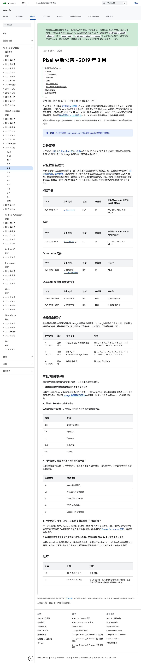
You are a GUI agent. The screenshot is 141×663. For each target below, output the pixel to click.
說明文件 (7, 10)
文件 (52, 51)
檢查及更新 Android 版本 (70, 115)
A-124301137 (69, 242)
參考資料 (109, 16)
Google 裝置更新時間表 (74, 395)
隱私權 (75, 658)
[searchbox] (17, 25)
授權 (68, 658)
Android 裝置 (75, 16)
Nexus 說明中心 (113, 626)
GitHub (40, 643)
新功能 (6, 16)
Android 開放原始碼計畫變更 (97, 39)
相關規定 (41, 622)
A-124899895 (69, 210)
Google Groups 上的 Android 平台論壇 (87, 635)
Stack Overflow (113, 639)
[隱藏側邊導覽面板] (30, 658)
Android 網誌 (77, 626)
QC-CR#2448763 (71, 273)
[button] (15, 41)
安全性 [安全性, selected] (33, 16)
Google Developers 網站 (75, 133)
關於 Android (42, 658)
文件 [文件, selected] (24, 3)
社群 (52, 658)
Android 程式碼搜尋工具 (46, 3)
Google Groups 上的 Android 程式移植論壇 (87, 646)
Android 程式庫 (43, 618)
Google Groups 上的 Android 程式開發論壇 (87, 640)
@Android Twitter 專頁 (81, 618)
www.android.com (114, 630)
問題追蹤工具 (112, 643)
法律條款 (60, 658)
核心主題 (46, 16)
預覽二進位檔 (42, 630)
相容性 (60, 16)
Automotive (93, 16)
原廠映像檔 (41, 635)
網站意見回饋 (86, 658)
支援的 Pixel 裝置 (69, 106)
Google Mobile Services (116, 635)
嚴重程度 (59, 174)
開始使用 (19, 16)
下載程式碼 (41, 626)
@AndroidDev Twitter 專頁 (82, 622)
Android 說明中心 (114, 618)
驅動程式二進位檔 (44, 639)
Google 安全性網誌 (79, 630)
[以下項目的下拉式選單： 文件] (29, 3)
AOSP (45, 51)
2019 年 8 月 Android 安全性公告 (66, 151)
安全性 (59, 51)
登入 (136, 3)
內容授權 (69, 598)
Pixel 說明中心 (112, 622)
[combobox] (114, 3)
